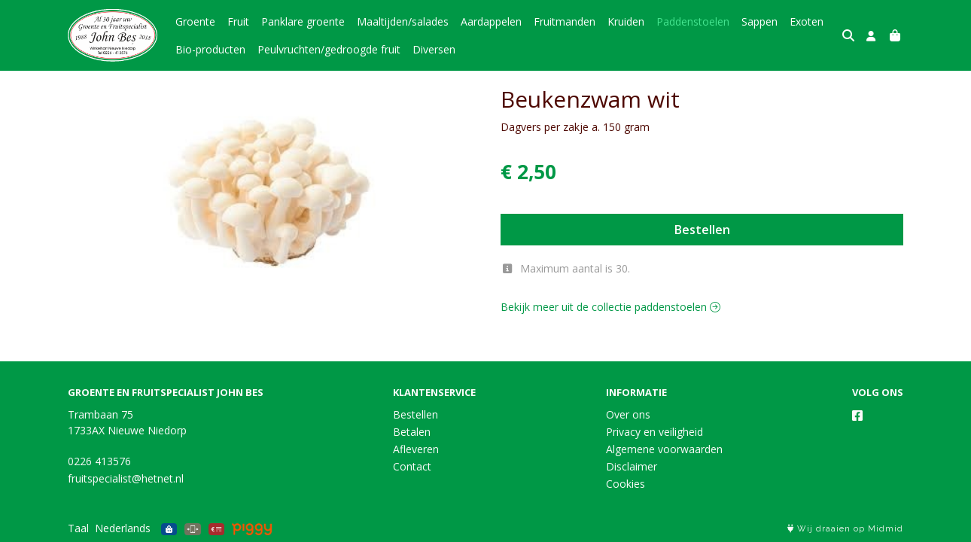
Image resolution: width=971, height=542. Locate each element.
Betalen (412, 432)
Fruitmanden (564, 21)
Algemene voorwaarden (664, 449)
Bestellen (702, 229)
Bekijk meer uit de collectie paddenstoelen (610, 307)
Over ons (628, 414)
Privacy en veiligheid (654, 432)
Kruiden (625, 21)
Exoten (806, 21)
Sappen (759, 21)
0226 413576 (99, 461)
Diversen (433, 49)
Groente (195, 21)
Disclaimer (631, 466)
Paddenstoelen (692, 21)
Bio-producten (210, 49)
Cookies (625, 484)
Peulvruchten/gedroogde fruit (328, 49)
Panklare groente (303, 21)
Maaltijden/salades (403, 21)
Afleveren (416, 449)
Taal (78, 528)
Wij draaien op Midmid (845, 529)
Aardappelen (491, 21)
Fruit (238, 21)
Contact (412, 466)
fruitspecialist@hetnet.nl (126, 478)
